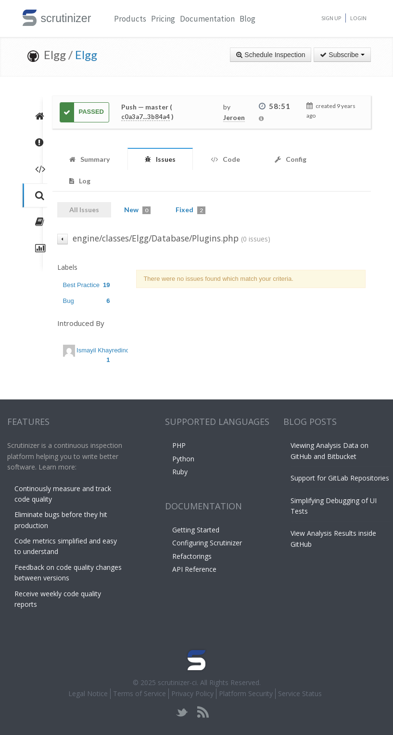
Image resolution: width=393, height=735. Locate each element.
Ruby (180, 471)
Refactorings (192, 556)
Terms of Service (139, 693)
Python (183, 458)
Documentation (207, 18)
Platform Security (246, 693)
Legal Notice (88, 693)
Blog (247, 18)
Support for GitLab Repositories (340, 477)
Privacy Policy (192, 693)
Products (130, 18)
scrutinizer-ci (177, 682)
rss (203, 712)
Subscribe (342, 55)
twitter (182, 712)
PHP (179, 445)
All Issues (84, 209)
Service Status (300, 693)
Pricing (163, 18)
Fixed (190, 209)
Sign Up (331, 18)
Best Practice (86, 285)
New (137, 209)
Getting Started (195, 529)
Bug (86, 300)
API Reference (194, 569)
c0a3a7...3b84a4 (145, 116)
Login (358, 18)
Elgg (86, 54)
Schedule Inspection (270, 55)
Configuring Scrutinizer (207, 542)
